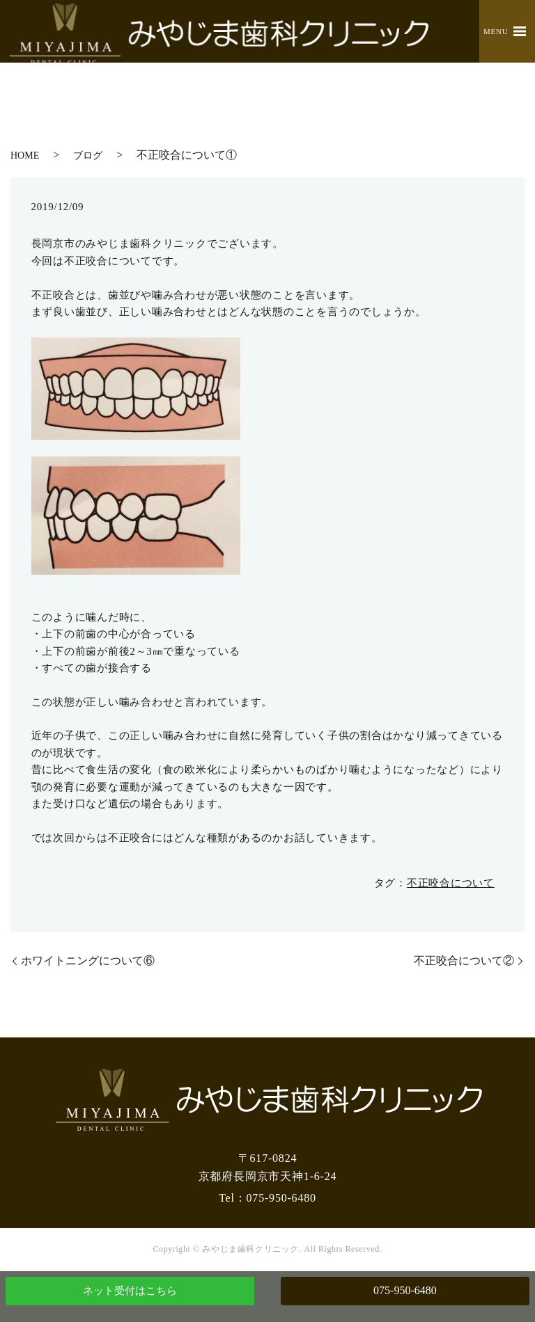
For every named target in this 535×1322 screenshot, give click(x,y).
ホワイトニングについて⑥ (88, 960)
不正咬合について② (464, 960)
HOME (24, 155)
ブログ (87, 155)
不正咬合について (451, 883)
